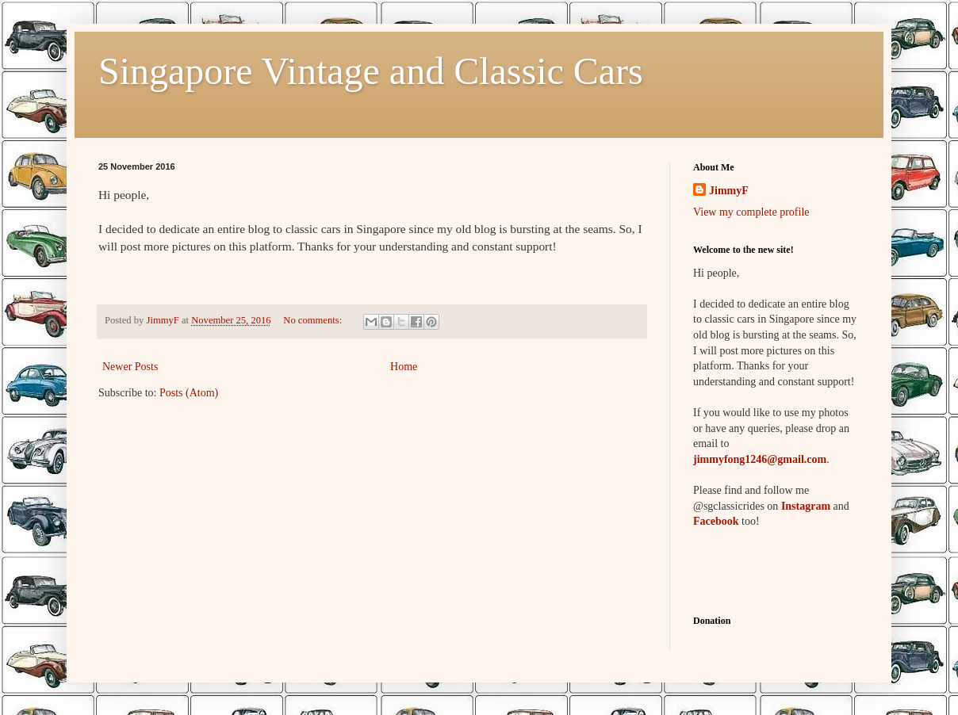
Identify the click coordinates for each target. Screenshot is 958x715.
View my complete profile (751, 212)
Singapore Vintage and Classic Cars (370, 71)
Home (403, 367)
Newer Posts (130, 367)
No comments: (313, 320)
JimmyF (729, 191)
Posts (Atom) (188, 393)
